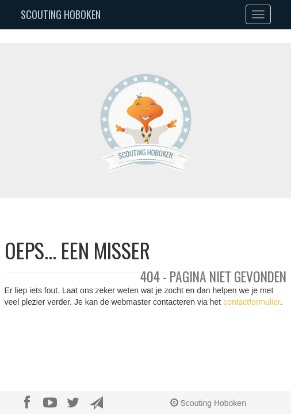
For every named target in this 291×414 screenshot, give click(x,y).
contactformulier (251, 301)
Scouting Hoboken (61, 14)
